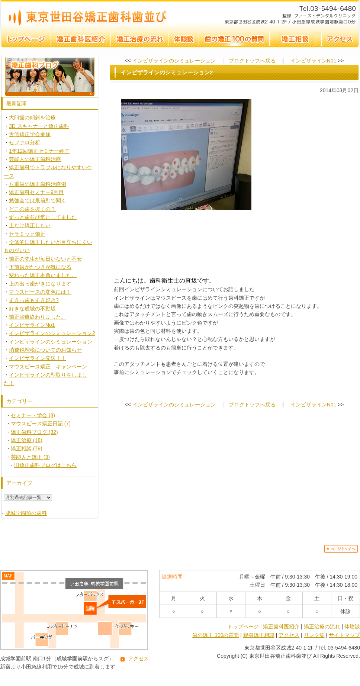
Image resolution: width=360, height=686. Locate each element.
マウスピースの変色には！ (40, 292)
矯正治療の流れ (322, 626)
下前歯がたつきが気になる (40, 267)
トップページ (243, 626)
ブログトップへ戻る (252, 61)
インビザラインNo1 (32, 325)
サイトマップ (344, 635)
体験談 (352, 626)
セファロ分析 (24, 142)
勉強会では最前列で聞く (37, 200)
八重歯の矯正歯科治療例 (37, 184)
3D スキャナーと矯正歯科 (39, 126)
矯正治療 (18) (26, 440)
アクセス (138, 658)
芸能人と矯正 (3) (30, 457)
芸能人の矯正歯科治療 (35, 159)
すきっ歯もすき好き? (34, 300)
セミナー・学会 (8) (33, 415)
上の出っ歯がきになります (40, 284)
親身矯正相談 (258, 635)
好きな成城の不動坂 (32, 309)
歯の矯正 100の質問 (215, 635)
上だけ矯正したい (30, 225)
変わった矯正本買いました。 (43, 275)
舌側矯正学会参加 (30, 134)
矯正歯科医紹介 (281, 626)
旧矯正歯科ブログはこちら (45, 465)
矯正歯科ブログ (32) (34, 432)
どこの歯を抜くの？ (32, 209)
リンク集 (314, 635)
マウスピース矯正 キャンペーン (48, 367)
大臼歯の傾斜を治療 (32, 117)
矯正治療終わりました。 (37, 317)
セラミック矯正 (27, 234)
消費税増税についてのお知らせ (45, 350)
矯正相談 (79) (26, 448)
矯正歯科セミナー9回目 (36, 192)
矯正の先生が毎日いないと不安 (45, 259)
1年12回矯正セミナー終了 (39, 151)
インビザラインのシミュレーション (50, 342)
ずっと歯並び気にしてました (43, 217)
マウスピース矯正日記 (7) (41, 423)
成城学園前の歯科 (26, 513)
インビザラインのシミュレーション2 (88, 13)
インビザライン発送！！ (37, 358)
